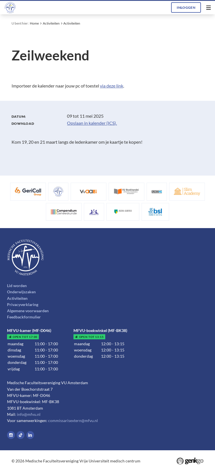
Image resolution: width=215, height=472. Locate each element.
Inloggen (186, 7)
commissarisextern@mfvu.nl (73, 420)
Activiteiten (51, 23)
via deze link (111, 85)
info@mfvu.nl (29, 414)
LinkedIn (30, 435)
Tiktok (20, 435)
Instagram (11, 435)
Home (34, 23)
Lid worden (17, 285)
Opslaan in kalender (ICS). (92, 123)
